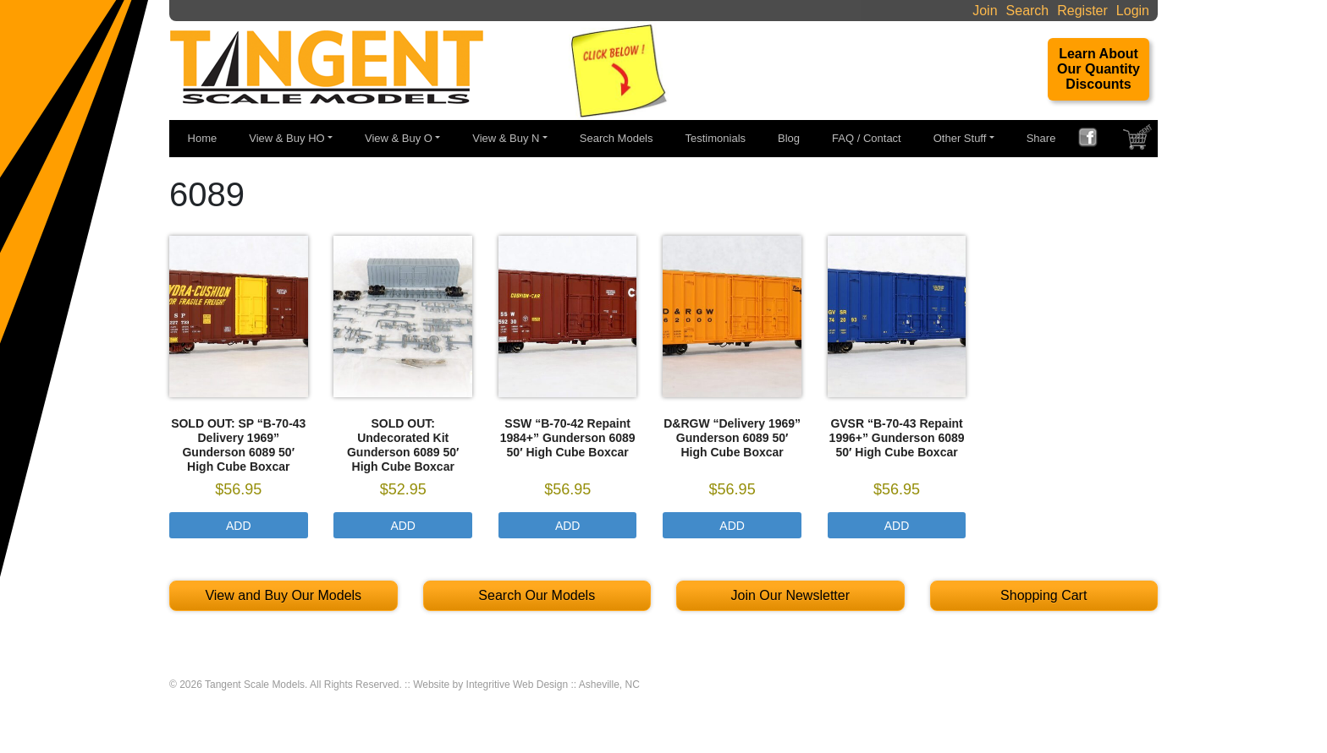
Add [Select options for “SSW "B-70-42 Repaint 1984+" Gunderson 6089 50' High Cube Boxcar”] (568, 525)
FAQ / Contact (866, 138)
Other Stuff (960, 138)
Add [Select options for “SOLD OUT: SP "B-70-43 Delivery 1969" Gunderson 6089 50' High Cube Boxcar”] (238, 525)
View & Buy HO (286, 138)
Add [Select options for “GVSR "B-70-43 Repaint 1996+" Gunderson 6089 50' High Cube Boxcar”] (897, 525)
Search (1027, 10)
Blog (789, 138)
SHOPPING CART (1139, 141)
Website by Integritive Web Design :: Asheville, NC (526, 684)
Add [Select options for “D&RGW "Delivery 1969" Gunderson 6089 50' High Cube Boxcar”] (732, 525)
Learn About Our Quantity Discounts (1098, 68)
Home (202, 138)
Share (1041, 138)
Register (1082, 10)
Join (984, 10)
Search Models (616, 138)
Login (1132, 10)
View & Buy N (505, 138)
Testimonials (716, 138)
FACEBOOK (1094, 139)
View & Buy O (398, 138)
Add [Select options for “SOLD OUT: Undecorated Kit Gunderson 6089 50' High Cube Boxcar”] (403, 525)
